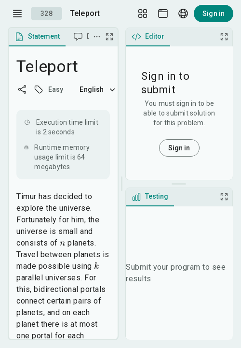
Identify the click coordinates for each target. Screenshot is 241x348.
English (98, 89)
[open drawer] (17, 13)
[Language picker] (183, 13)
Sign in (213, 13)
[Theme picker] (163, 13)
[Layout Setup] (142, 13)
